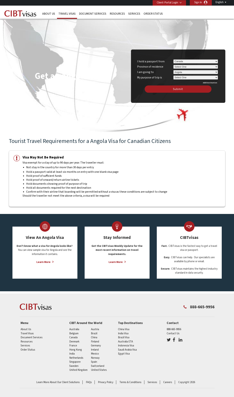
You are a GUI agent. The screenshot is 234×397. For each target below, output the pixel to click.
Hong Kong (75, 348)
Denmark (74, 340)
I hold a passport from (151, 60)
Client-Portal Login (167, 2)
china (94, 336)
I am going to (145, 70)
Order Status (153, 14)
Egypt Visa (124, 352)
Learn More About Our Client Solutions (58, 381)
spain (94, 360)
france (73, 344)
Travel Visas (67, 14)
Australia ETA (125, 340)
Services (134, 14)
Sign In (198, 2)
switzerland (97, 364)
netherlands (76, 356)
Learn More (43, 261)
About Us (48, 14)
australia (74, 328)
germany (96, 344)
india (72, 352)
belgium (73, 332)
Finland (95, 340)
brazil (94, 332)
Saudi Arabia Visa (127, 348)
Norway (95, 356)
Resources (117, 14)
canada (73, 336)
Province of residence (150, 65)
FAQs (89, 381)
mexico (95, 352)
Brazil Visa (123, 336)
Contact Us (173, 332)
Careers (167, 381)
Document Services (92, 14)
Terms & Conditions (130, 381)
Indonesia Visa (126, 344)
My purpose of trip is (149, 75)
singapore (75, 360)
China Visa (123, 328)
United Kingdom (78, 368)
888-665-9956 (174, 328)
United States (99, 368)
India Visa (123, 332)
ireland (95, 348)
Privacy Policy (105, 381)
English (219, 2)
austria (95, 328)
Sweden (73, 364)
